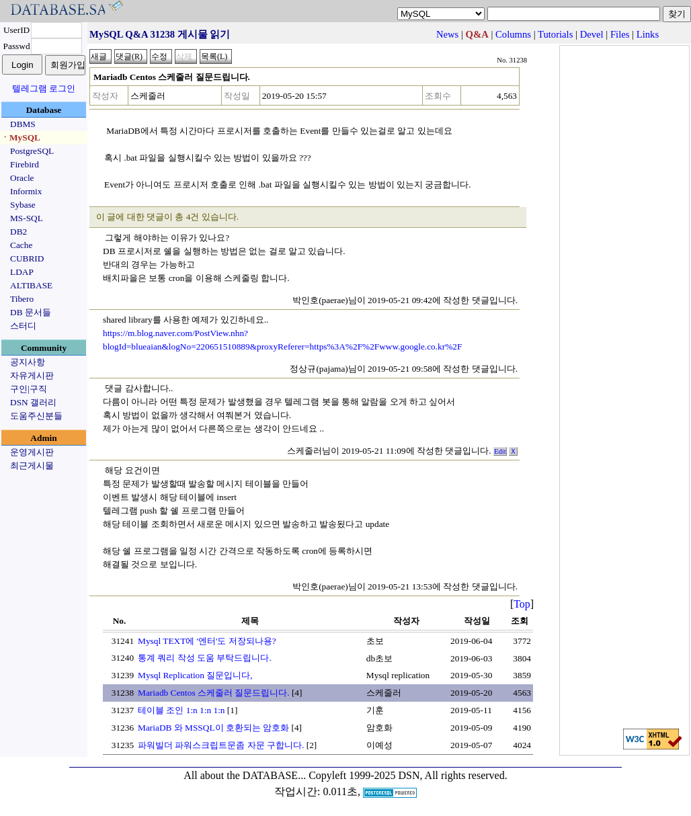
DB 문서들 (30, 312)
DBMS (23, 124)
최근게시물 (32, 465)
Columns (513, 34)
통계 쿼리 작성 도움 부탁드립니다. (205, 658)
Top (522, 604)
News (447, 34)
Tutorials (555, 34)
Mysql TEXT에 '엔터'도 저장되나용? (207, 641)
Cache (21, 245)
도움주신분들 (36, 416)
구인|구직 (28, 389)
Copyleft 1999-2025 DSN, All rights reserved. (408, 775)
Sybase (23, 205)
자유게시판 (32, 375)
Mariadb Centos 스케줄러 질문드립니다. (214, 693)
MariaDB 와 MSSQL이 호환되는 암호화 (213, 728)
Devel (592, 34)
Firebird (24, 164)
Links (648, 34)
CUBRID (27, 258)
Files (620, 34)
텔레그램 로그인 (43, 88)
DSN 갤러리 (33, 402)
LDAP (22, 272)
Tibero (22, 299)
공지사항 (27, 362)
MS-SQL (26, 218)
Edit (500, 451)
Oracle (22, 178)
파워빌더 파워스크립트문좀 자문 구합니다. (221, 745)
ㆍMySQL (20, 137)
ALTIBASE (31, 285)
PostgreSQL (32, 151)
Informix (26, 191)
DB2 (18, 232)
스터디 (23, 326)
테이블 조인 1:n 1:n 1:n (181, 710)
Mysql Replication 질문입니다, (195, 675)
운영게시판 (32, 452)
